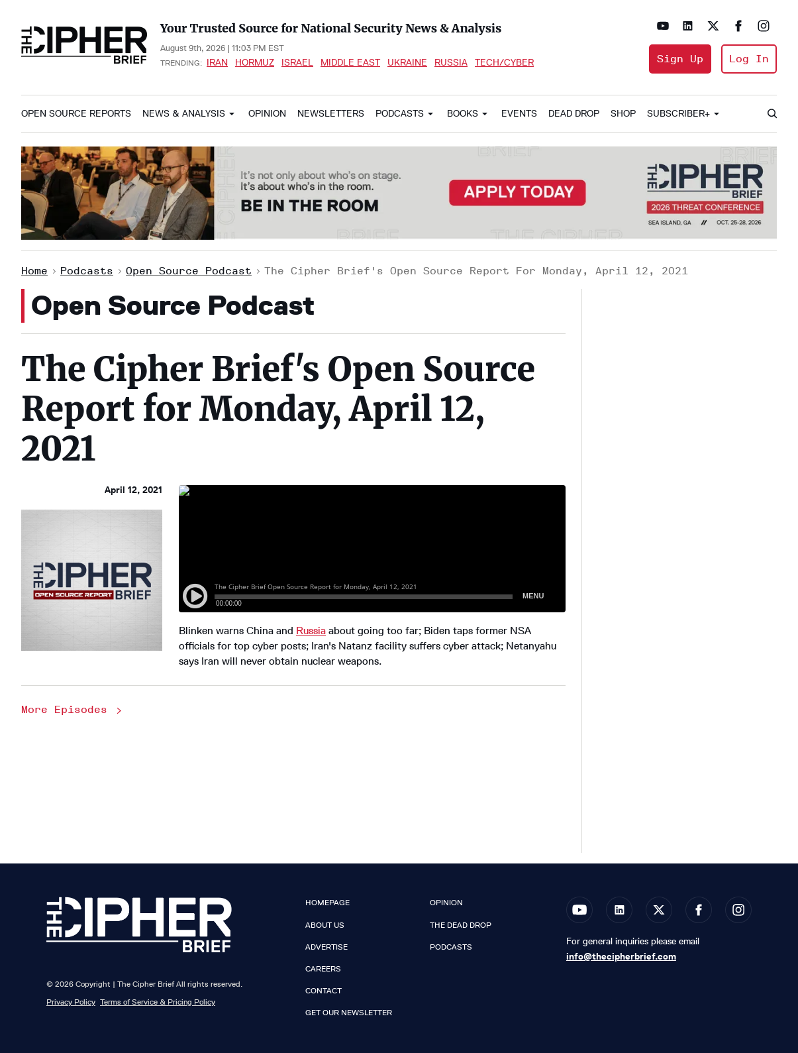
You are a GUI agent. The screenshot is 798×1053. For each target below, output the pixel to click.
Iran (217, 62)
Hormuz (254, 62)
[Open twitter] (713, 26)
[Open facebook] (738, 26)
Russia (451, 62)
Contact (323, 990)
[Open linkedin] (688, 26)
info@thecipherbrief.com (621, 956)
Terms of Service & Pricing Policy (157, 1002)
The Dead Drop (460, 925)
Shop (623, 113)
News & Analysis (183, 113)
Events (519, 113)
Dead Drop (573, 113)
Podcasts (399, 113)
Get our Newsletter (348, 1012)
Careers (323, 968)
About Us (324, 925)
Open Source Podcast (189, 270)
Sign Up (680, 58)
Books (462, 113)
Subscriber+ (678, 113)
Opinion (267, 113)
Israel (297, 62)
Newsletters (330, 113)
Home (34, 270)
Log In (749, 58)
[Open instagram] (763, 26)
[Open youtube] (663, 26)
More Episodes (72, 709)
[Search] (771, 114)
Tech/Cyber (504, 62)
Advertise (326, 947)
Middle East (350, 62)
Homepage (327, 902)
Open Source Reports (76, 113)
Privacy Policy (70, 1002)
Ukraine (407, 62)
